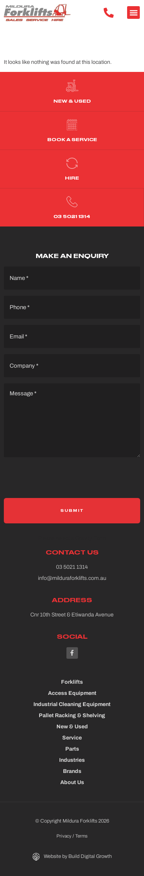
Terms (81, 836)
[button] (133, 12)
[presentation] (62, 481)
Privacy (63, 836)
